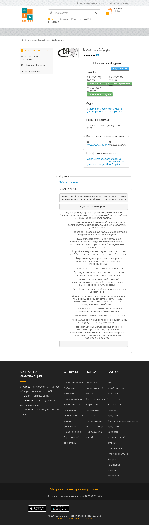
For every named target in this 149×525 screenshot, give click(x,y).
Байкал (112, 383)
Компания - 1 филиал (34, 50)
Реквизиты (70, 410)
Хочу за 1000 (115, 476)
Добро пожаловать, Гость (90, 3)
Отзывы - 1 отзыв (33, 65)
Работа (90, 19)
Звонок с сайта (73, 399)
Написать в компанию (29, 57)
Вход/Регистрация (119, 3)
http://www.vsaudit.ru (98, 145)
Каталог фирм (35, 40)
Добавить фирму (73, 383)
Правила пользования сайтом (74, 519)
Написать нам (72, 404)
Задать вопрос (120, 68)
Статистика (30, 71)
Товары (76, 19)
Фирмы (63, 19)
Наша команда (72, 432)
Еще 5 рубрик (114, 164)
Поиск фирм (92, 383)
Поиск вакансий (95, 388)
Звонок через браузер (100, 83)
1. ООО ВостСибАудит (102, 63)
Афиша (53, 22)
